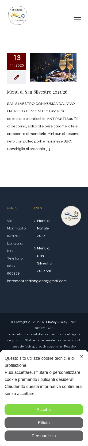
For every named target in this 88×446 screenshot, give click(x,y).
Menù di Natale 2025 (43, 228)
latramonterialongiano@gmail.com (37, 281)
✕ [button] (81, 356)
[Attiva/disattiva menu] (77, 19)
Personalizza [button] (44, 436)
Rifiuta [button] (44, 422)
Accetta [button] (44, 409)
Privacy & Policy (56, 322)
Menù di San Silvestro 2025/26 (37, 92)
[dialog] (44, 398)
